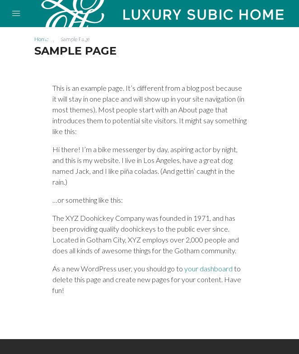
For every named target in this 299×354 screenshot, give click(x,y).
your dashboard (208, 268)
